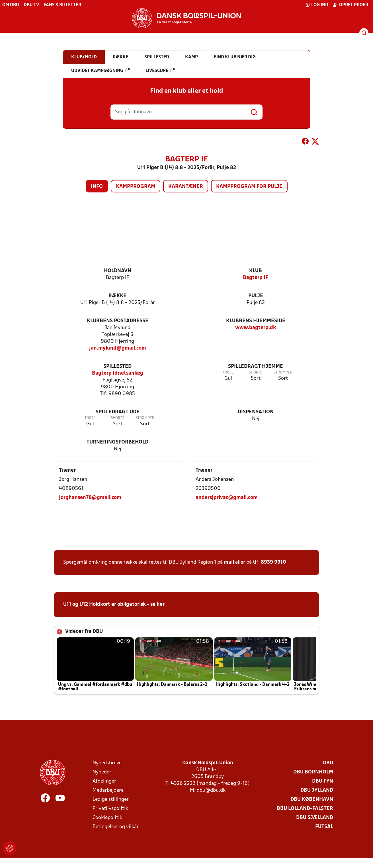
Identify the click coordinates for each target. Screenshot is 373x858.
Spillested (117, 366)
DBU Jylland (316, 790)
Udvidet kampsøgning (100, 70)
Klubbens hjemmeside (255, 321)
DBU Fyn (322, 781)
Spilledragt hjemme (255, 366)
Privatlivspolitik (110, 808)
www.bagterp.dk (255, 327)
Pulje (255, 295)
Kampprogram (135, 186)
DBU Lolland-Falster (305, 808)
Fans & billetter (62, 5)
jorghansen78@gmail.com (90, 497)
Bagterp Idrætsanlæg (117, 373)
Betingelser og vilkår (116, 826)
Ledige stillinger (111, 799)
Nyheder (102, 772)
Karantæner (185, 186)
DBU (328, 763)
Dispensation (256, 412)
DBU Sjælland (314, 817)
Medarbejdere (108, 790)
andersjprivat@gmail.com (227, 497)
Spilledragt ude (118, 412)
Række (117, 295)
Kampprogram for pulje (249, 186)
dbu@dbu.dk (211, 790)
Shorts (255, 372)
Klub (255, 270)
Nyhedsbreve (107, 763)
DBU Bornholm (313, 772)
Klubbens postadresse (117, 321)
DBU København (311, 799)
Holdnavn (117, 270)
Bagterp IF (255, 277)
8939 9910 (273, 562)
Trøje (228, 372)
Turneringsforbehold (117, 442)
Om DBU (10, 5)
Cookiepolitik (107, 817)
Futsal (324, 826)
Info (97, 186)
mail (229, 562)
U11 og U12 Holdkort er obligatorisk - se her (114, 604)
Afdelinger (104, 781)
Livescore (160, 70)
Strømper (283, 372)
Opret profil (351, 4)
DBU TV (31, 5)
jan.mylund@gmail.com (117, 348)
